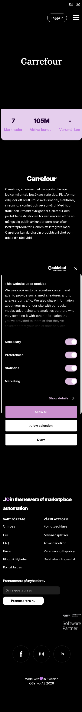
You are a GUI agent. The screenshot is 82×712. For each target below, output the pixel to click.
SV (78, 4)
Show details (59, 398)
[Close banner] (75, 268)
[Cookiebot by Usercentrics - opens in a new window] (49, 269)
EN (71, 4)
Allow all (41, 412)
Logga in (57, 18)
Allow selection (41, 425)
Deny (41, 439)
